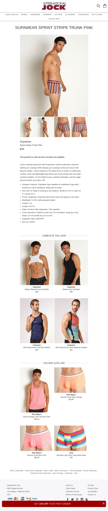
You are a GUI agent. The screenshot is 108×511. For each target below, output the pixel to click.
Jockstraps (69, 473)
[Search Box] (98, 6)
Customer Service (72, 492)
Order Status (70, 488)
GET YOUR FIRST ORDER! (70, 503)
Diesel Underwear (90, 471)
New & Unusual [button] (12, 14)
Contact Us (92, 495)
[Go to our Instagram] (81, 500)
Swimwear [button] (47, 14)
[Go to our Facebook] (68, 500)
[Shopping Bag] (105, 6)
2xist (75, 473)
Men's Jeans (48, 471)
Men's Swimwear (61, 471)
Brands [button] (24, 14)
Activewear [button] (70, 14)
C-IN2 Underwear (75, 471)
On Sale (91, 485)
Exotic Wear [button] (97, 14)
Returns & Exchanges (74, 495)
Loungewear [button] (83, 14)
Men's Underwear (16, 471)
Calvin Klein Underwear (33, 471)
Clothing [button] (58, 14)
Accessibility (92, 492)
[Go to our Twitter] (72, 500)
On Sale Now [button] (54, 19)
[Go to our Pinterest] (77, 500)
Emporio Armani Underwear (41, 473)
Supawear (25, 141)
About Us (69, 485)
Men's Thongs (58, 473)
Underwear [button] (35, 14)
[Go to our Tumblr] (86, 500)
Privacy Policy (93, 488)
